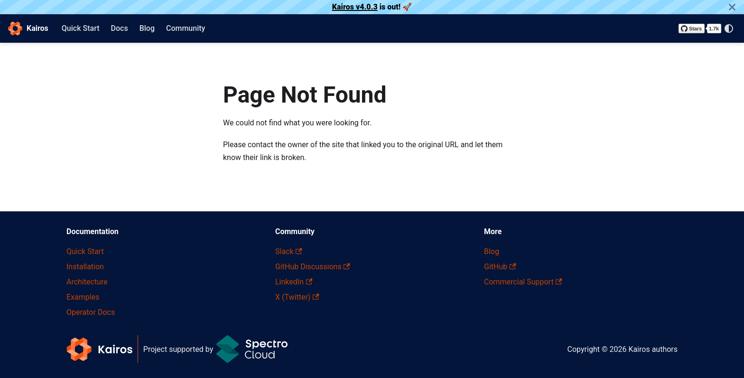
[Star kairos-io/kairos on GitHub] (700, 28)
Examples (82, 297)
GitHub (500, 266)
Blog (147, 28)
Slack (288, 251)
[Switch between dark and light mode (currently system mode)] (728, 28)
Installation (85, 266)
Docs (119, 28)
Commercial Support (523, 281)
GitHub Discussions (312, 266)
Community (185, 28)
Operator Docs (90, 312)
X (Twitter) (297, 297)
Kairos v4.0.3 (355, 6)
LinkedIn (293, 281)
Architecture (87, 281)
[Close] (732, 7)
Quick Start (81, 28)
